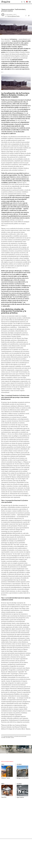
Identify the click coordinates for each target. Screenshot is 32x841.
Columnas (19, 764)
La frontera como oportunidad (20, 736)
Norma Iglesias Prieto (13, 16)
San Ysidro (8, 737)
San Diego (3, 737)
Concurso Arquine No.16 (8, 736)
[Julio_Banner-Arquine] (16, 753)
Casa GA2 (3, 797)
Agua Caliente (20, 797)
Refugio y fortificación (22, 778)
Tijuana (12, 737)
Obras (2, 764)
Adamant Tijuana (5, 778)
